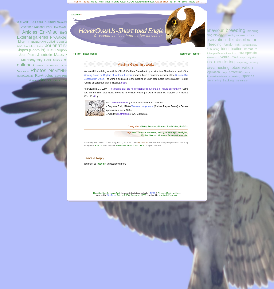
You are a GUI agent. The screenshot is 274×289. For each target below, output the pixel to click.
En (171, 1)
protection (236, 72)
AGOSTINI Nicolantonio (57, 22)
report (248, 72)
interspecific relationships (221, 53)
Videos (45, 80)
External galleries (32, 37)
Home (94, 1)
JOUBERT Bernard (60, 46)
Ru (179, 1)
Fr (175, 1)
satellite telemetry (220, 76)
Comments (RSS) (138, 195)
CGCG (130, 1)
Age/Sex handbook (144, 1)
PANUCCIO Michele (47, 65)
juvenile (223, 57)
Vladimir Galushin (149, 135)
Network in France (189, 54)
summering (214, 80)
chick (250, 35)
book (134, 132)
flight (237, 44)
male (235, 57)
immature (250, 49)
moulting (254, 62)
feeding (215, 44)
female (228, 44)
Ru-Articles (44, 75)
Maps (59, 54)
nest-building (207, 68)
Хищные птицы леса (142, 106)
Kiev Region (57, 50)
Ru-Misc (183, 126)
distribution (246, 39)
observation (242, 67)
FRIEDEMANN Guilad (41, 41)
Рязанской (173, 135)
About (123, 1)
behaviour (214, 30)
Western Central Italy (64, 80)
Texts (101, 1)
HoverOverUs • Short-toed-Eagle (107, 193)
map (242, 57)
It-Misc (40, 46)
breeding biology (212, 35)
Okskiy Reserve (148, 126)
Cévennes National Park (36, 27)
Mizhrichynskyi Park (36, 60)
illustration (152, 132)
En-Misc (48, 32)
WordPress (111, 195)
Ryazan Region (180, 132)
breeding (235, 30)
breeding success (235, 35)
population (213, 72)
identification (231, 49)
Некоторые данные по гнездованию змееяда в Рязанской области (145, 89)
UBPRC (152, 193)
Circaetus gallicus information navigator (128, 35)
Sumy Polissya (63, 75)
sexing (236, 76)
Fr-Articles (59, 37)
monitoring (224, 61)
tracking (228, 80)
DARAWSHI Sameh (66, 27)
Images (115, 1)
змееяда (183, 135)
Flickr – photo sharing (86, 54)
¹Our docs (37, 21)
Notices (57, 60)
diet (231, 40)
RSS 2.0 (98, 145)
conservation (214, 39)
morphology (242, 62)
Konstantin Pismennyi (168, 195)
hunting (214, 49)
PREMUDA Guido (24, 76)
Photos (38, 70)
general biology (249, 45)
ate (75, 14)
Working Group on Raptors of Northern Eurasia (108, 75)
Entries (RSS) (123, 195)
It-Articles (29, 46)
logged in (101, 163)
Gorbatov (142, 132)
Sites (184, 1)
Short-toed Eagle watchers (169, 193)
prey (224, 72)
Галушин (162, 135)
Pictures (161, 126)
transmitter (242, 80)
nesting (223, 67)
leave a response (123, 145)
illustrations (123, 114)
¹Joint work (22, 22)
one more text (118, 102)
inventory (211, 57)
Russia (168, 132)
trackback (139, 145)
